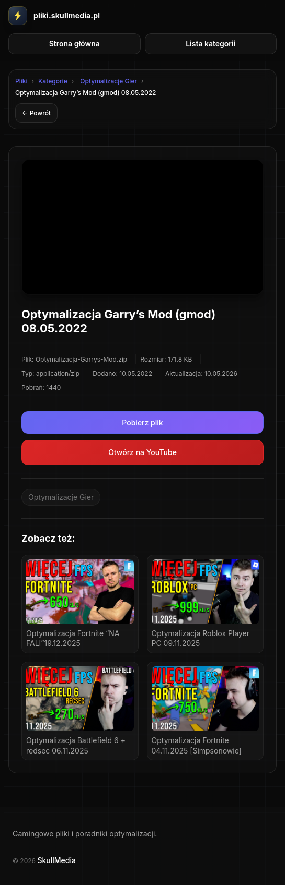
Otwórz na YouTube (142, 452)
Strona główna (74, 43)
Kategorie (52, 81)
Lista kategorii (210, 43)
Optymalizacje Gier (108, 81)
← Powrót (36, 113)
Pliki (21, 81)
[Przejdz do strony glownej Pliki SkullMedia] (54, 15)
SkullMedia (56, 860)
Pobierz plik (142, 422)
